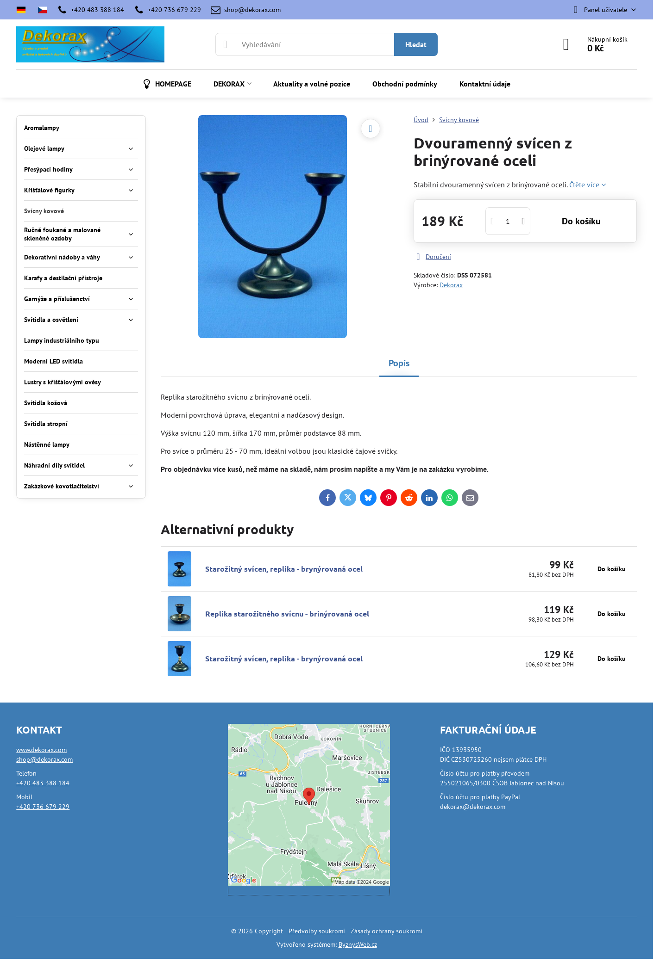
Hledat (416, 44)
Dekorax (451, 285)
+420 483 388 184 (42, 783)
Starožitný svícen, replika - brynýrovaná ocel (284, 569)
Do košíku (581, 221)
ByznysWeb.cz (358, 944)
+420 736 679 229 (42, 806)
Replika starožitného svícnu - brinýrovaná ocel (287, 613)
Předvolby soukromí (317, 931)
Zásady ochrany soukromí (386, 931)
